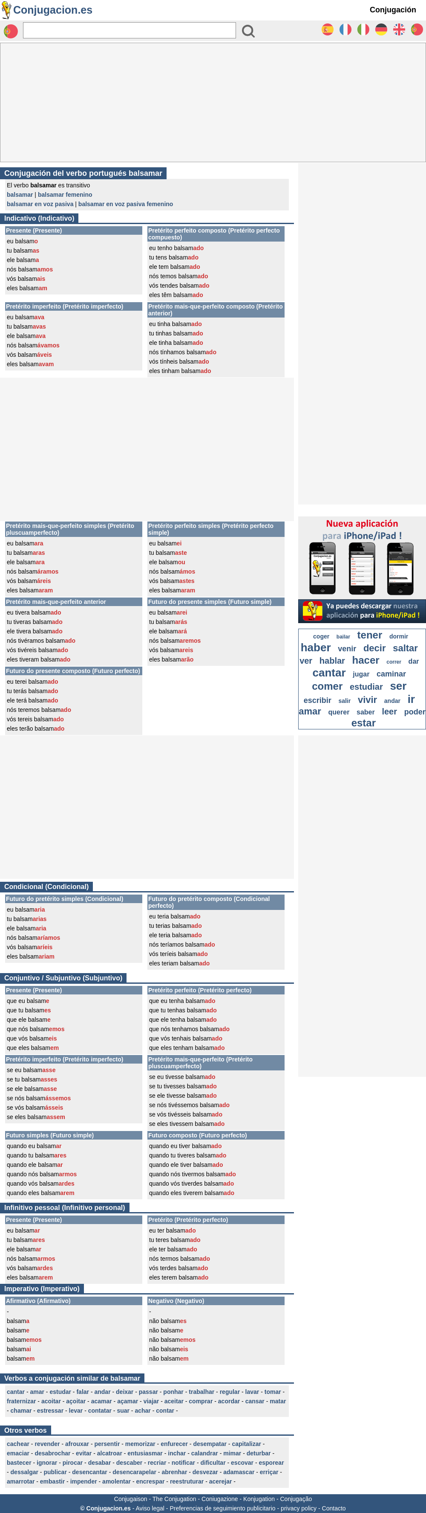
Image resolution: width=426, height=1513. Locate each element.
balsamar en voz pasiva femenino (125, 204)
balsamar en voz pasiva (40, 204)
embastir (52, 1481)
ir (411, 699)
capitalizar (246, 1443)
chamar (21, 1410)
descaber (129, 1462)
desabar (99, 1462)
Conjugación (393, 10)
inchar (177, 1453)
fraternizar (21, 1401)
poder (415, 712)
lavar (252, 1391)
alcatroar (109, 1453)
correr (393, 662)
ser (398, 685)
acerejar (220, 1481)
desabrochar (52, 1453)
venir (347, 648)
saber (366, 712)
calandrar (204, 1453)
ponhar (173, 1391)
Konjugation (259, 1499)
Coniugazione (219, 1499)
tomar (273, 1391)
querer (339, 712)
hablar (332, 660)
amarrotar (21, 1481)
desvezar (205, 1472)
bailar (343, 637)
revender (47, 1443)
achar (142, 1410)
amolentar (116, 1481)
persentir (107, 1443)
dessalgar (24, 1472)
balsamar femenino (65, 194)
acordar (229, 1401)
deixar (124, 1391)
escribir (317, 700)
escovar (242, 1462)
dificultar (212, 1462)
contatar (100, 1410)
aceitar (174, 1401)
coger (321, 636)
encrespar (150, 1481)
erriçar (269, 1472)
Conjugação (296, 1499)
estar (363, 723)
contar (165, 1410)
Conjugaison (130, 1499)
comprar (201, 1401)
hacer (366, 660)
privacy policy (299, 1508)
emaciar (18, 1453)
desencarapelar (134, 1472)
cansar (255, 1401)
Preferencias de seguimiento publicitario (222, 1508)
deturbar (259, 1453)
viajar (151, 1401)
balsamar (20, 194)
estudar (60, 1391)
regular (230, 1391)
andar (102, 1391)
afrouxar (77, 1443)
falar (82, 1391)
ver (305, 660)
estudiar (366, 686)
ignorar (47, 1462)
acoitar (51, 1401)
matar (278, 1401)
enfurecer (174, 1443)
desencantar (89, 1472)
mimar (232, 1453)
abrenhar (174, 1472)
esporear (271, 1462)
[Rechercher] (129, 30)
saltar (405, 648)
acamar (101, 1401)
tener (370, 635)
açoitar (76, 1401)
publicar (54, 1472)
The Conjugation (174, 1499)
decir (374, 648)
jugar (361, 674)
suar (123, 1410)
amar (37, 1391)
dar (414, 661)
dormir (398, 636)
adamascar (238, 1472)
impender (83, 1481)
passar (148, 1391)
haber (316, 647)
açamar (127, 1401)
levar (76, 1410)
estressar (50, 1410)
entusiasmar (144, 1453)
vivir (367, 699)
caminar (391, 674)
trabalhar (201, 1391)
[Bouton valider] (248, 31)
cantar (16, 1391)
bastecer (19, 1462)
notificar (183, 1462)
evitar (84, 1453)
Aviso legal (149, 1508)
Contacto (334, 1508)
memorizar (140, 1443)
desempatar (210, 1443)
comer (327, 686)
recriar (157, 1462)
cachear (18, 1443)
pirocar (73, 1462)
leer (389, 711)
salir (344, 700)
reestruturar (187, 1481)
